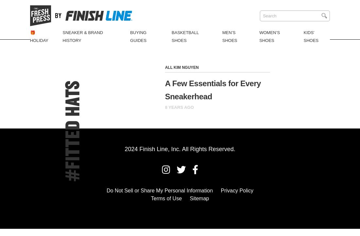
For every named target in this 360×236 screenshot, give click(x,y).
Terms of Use (166, 198)
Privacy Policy (237, 190)
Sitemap (199, 198)
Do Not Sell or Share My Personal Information (160, 190)
